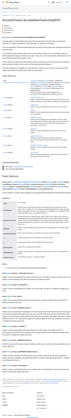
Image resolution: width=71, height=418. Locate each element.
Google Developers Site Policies (54, 381)
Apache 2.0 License (28, 381)
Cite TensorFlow (41, 408)
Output (5, 97)
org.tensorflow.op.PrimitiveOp (23, 167)
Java (29, 15)
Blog (3, 396)
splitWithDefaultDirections (38, 145)
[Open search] (49, 2)
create (32, 80)
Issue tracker (40, 396)
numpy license (54, 383)
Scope (37, 80)
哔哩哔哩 (5, 405)
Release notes (41, 399)
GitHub (4, 399)
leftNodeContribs (35, 117)
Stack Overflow (41, 402)
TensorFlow (5, 15)
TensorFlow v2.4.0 (10, 8)
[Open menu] (3, 2)
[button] (17, 167)
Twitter (4, 402)
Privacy (10, 415)
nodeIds (32, 128)
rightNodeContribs (35, 136)
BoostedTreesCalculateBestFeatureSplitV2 (16, 82)
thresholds (33, 152)
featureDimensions (36, 97)
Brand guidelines (42, 405)
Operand (45, 80)
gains (32, 110)
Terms (4, 415)
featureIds (33, 105)
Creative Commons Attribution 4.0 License (54, 379)
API (12, 15)
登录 (67, 2)
